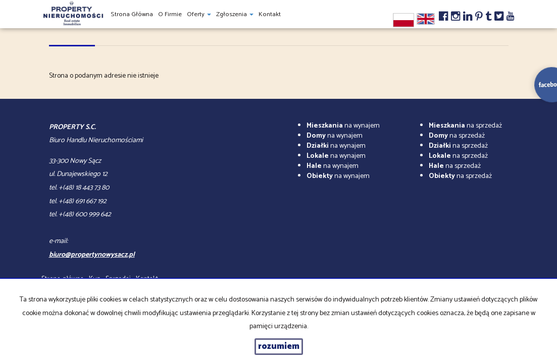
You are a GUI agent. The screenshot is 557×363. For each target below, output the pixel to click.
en (426, 19)
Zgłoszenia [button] (235, 14)
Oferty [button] (199, 14)
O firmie (170, 14)
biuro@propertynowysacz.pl (92, 255)
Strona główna (132, 14)
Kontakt (270, 14)
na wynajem (343, 126)
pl (403, 20)
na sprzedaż (465, 126)
